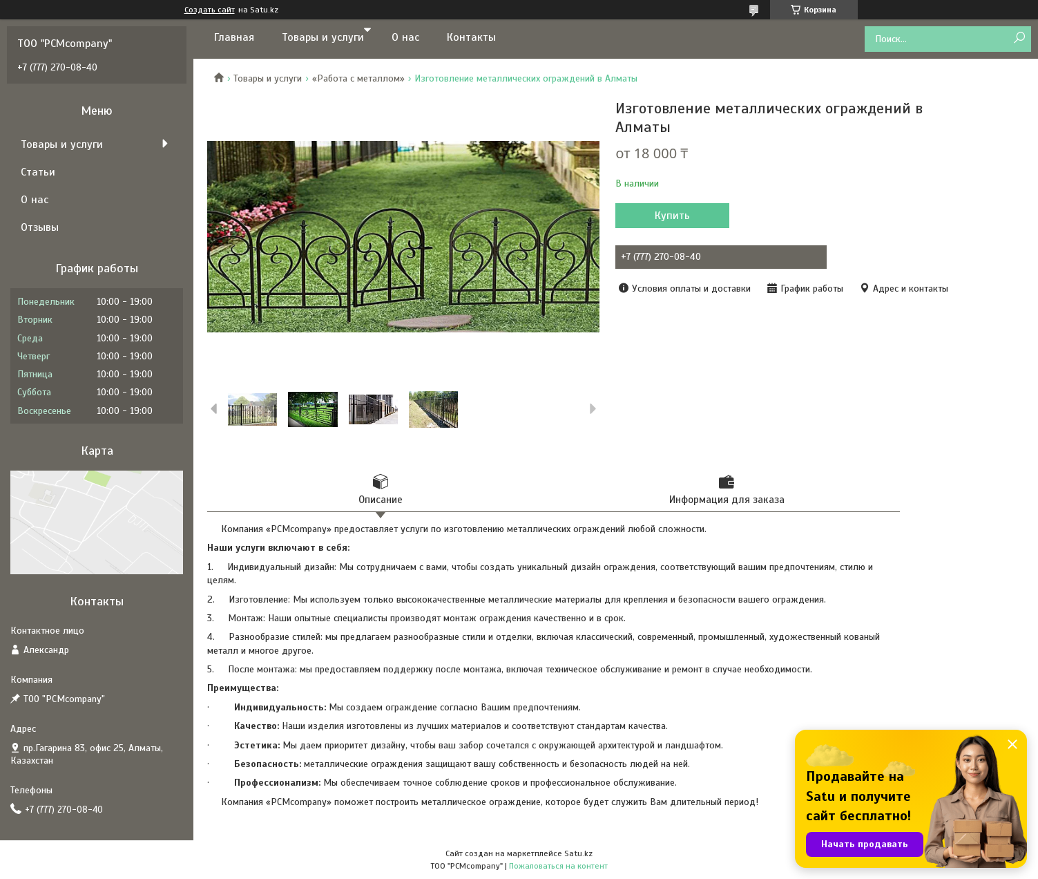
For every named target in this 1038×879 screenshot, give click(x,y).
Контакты (471, 37)
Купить (672, 216)
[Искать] (1019, 38)
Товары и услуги (323, 37)
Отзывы (40, 227)
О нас (405, 37)
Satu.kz (578, 853)
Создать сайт (209, 10)
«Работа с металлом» (358, 78)
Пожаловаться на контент (558, 866)
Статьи (38, 172)
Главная (234, 37)
